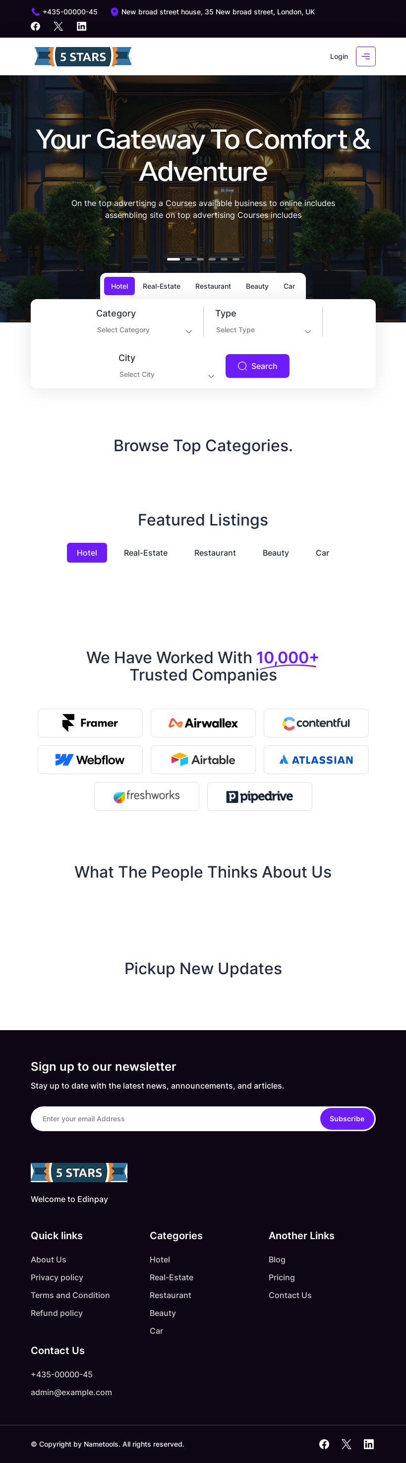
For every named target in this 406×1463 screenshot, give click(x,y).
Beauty (276, 553)
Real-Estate (146, 553)
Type (225, 313)
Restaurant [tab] (213, 286)
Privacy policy (57, 1277)
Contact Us (290, 1295)
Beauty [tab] (257, 286)
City (126, 358)
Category (116, 313)
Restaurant (215, 553)
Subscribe (347, 1118)
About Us (48, 1259)
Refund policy (57, 1313)
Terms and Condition (70, 1295)
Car (322, 553)
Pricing (282, 1277)
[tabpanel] (203, 343)
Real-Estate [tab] (161, 286)
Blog (277, 1259)
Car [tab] (289, 286)
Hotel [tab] (119, 286)
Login (339, 56)
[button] (173, 259)
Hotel (87, 553)
